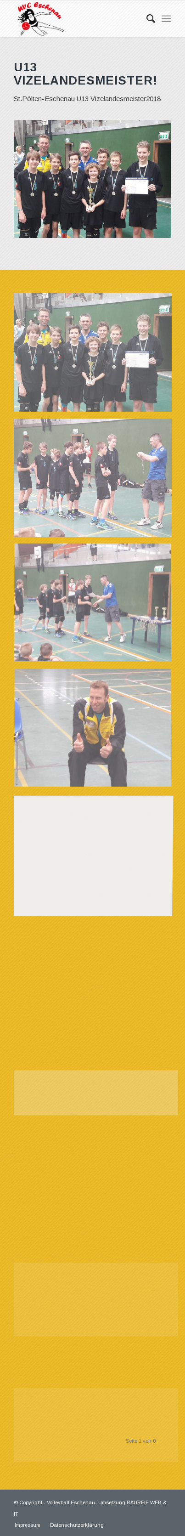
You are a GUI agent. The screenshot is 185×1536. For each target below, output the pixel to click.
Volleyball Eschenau (71, 1502)
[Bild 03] (96, 606)
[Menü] (166, 19)
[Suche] (146, 18)
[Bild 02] (96, 481)
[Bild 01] (96, 356)
